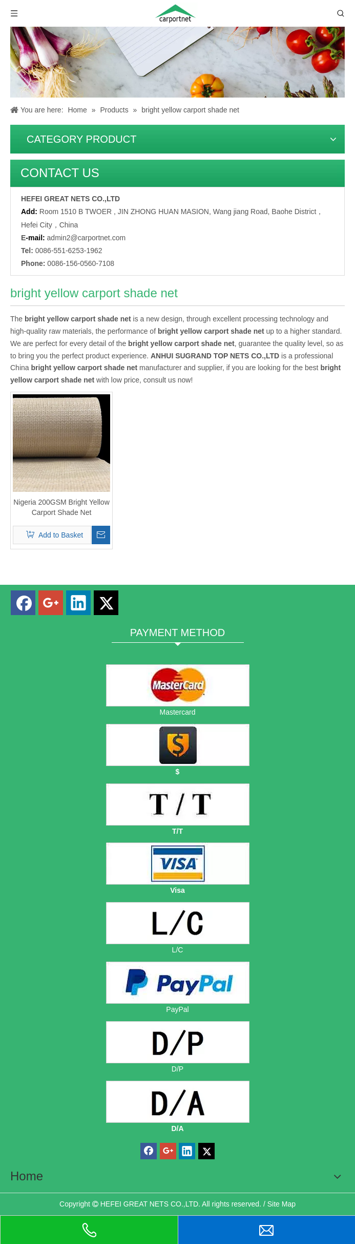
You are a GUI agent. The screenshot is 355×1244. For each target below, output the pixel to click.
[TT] (177, 804)
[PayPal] (177, 983)
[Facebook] (23, 602)
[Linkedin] (78, 602)
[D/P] (177, 1042)
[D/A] (177, 1102)
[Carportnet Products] (177, 62)
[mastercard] (177, 685)
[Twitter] (106, 602)
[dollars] (177, 745)
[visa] (177, 864)
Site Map (281, 1204)
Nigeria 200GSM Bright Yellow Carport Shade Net (61, 507)
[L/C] (177, 923)
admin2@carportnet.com (86, 238)
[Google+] (50, 602)
